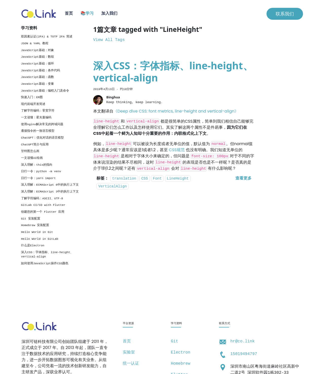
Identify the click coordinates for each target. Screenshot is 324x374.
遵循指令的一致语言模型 (37, 131)
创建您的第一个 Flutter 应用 (42, 212)
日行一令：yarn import (38, 178)
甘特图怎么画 (30, 151)
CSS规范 (177, 150)
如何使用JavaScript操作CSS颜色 (44, 263)
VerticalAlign (112, 186)
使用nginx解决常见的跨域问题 (42, 124)
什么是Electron (32, 246)
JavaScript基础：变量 (37, 84)
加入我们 (109, 13)
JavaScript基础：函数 (37, 77)
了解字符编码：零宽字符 (37, 111)
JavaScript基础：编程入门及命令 (45, 91)
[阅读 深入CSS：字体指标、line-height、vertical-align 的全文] (243, 178)
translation (124, 178)
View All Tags (109, 40)
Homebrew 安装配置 (35, 225)
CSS (144, 178)
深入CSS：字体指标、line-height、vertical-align (47, 254)
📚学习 (87, 13)
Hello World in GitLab (39, 239)
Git (174, 341)
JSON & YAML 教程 (34, 43)
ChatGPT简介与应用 (35, 145)
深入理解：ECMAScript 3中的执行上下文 (50, 192)
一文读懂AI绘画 (32, 158)
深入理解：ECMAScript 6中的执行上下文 (50, 185)
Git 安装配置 (30, 219)
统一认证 (131, 363)
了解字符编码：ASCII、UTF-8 (42, 198)
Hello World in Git (37, 232)
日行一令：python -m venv (41, 171)
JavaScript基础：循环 (37, 64)
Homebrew (180, 363)
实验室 (129, 352)
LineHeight (178, 178)
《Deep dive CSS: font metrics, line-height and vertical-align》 (175, 111)
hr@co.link (242, 341)
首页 (69, 13)
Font (157, 178)
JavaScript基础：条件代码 (40, 71)
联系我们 (285, 14)
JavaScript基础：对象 (37, 50)
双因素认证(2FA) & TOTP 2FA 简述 (46, 37)
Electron (180, 352)
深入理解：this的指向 (36, 165)
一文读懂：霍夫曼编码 (36, 118)
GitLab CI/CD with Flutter (43, 205)
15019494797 (243, 354)
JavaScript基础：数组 (37, 57)
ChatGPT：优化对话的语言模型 (42, 138)
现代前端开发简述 (33, 104)
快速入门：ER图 (32, 97)
